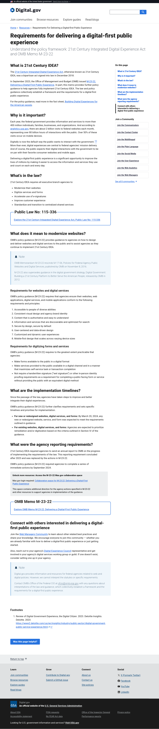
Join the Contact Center (127, 132)
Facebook (125, 681)
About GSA (15, 712)
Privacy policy (123, 712)
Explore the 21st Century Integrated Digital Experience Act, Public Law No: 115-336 (57, 219)
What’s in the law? (125, 80)
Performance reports (91, 716)
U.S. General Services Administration (63, 705)
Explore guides (72, 19)
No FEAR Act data (54, 716)
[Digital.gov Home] (45, 10)
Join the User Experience (128, 161)
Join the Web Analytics (127, 168)
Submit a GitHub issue (57, 680)
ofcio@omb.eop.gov (68, 583)
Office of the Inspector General (96, 712)
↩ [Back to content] (51, 626)
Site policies (88, 685)
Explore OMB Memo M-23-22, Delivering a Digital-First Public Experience (51, 509)
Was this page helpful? (25, 641)
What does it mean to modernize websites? (127, 86)
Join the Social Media (126, 154)
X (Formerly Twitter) (130, 675)
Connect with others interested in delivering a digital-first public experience (131, 108)
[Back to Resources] (24, 27)
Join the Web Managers (127, 175)
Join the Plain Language (127, 147)
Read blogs (92, 19)
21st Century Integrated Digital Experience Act (39, 71)
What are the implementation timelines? (130, 93)
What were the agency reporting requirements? (128, 100)
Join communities (21, 19)
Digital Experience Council (57, 550)
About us (86, 675)
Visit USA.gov (72, 722)
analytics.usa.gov (19, 128)
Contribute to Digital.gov (58, 675)
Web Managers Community (33, 534)
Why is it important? (126, 76)
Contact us (87, 680)
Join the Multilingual (126, 139)
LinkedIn (125, 692)
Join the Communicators (128, 125)
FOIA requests (52, 712)
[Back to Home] (13, 27)
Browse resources (48, 19)
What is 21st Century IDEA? (130, 71)
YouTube (125, 686)
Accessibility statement (21, 716)
